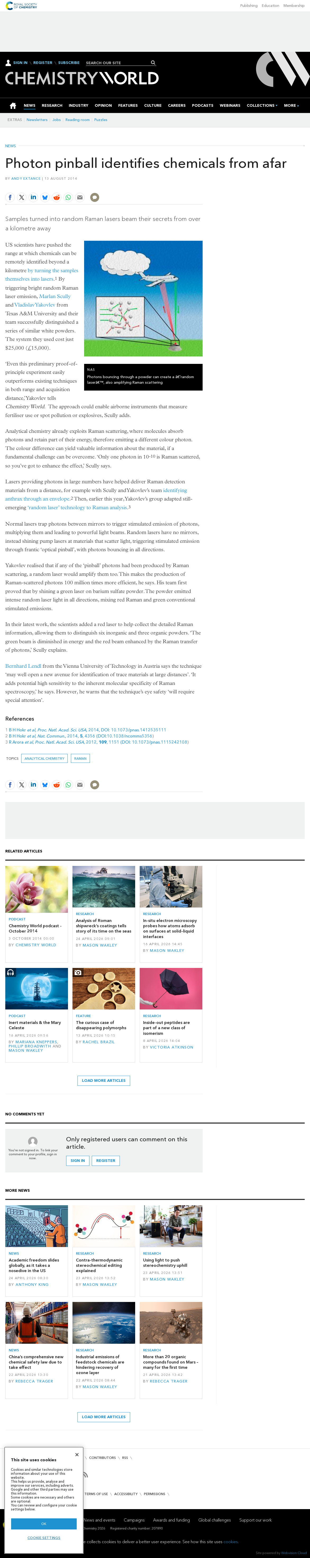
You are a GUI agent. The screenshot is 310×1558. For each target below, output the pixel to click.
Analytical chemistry (44, 759)
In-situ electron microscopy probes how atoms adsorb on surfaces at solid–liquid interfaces (170, 928)
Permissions (154, 1494)
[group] (290, 105)
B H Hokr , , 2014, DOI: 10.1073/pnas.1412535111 (87, 729)
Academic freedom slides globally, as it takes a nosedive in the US (34, 1265)
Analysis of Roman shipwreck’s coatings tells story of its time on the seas (103, 926)
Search (153, 63)
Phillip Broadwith (30, 1046)
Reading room (78, 120)
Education (270, 5)
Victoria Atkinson (171, 1047)
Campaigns (134, 1520)
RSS (125, 1458)
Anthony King (32, 1284)
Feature (83, 1016)
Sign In (20, 63)
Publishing (249, 5)
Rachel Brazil (99, 1042)
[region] (44, 1500)
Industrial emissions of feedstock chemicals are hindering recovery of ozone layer (100, 1364)
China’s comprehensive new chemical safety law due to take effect (36, 1362)
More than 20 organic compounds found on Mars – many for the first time (170, 1362)
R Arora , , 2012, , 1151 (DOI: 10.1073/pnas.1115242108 (98, 742)
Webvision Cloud (294, 1553)
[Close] (77, 1454)
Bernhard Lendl (23, 666)
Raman (80, 759)
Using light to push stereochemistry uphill (165, 1263)
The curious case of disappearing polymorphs (101, 1025)
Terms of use (96, 1494)
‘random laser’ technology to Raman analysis (77, 507)
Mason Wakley (100, 945)
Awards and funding (171, 1520)
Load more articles (104, 1080)
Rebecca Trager (34, 1381)
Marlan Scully (55, 296)
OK (44, 1524)
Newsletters (37, 120)
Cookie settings (44, 1538)
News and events (99, 1520)
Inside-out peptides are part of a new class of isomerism (166, 1028)
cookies (231, 1541)
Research (85, 914)
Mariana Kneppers (36, 1042)
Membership (294, 5)
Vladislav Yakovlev (35, 305)
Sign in (78, 1160)
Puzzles (100, 120)
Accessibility (126, 1494)
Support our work (255, 1520)
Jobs (56, 120)
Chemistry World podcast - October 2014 (35, 928)
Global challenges (214, 1520)
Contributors (102, 1458)
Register (42, 63)
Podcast (17, 919)
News (10, 146)
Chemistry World (36, 945)
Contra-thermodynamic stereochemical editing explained (99, 1265)
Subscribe (69, 63)
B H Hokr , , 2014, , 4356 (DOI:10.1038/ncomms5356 (80, 736)
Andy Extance (26, 178)
